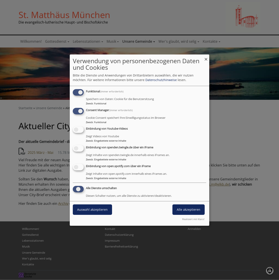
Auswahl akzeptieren (92, 209)
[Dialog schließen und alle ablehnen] (206, 57)
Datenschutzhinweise (161, 80)
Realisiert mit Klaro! (193, 219)
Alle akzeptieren (188, 209)
